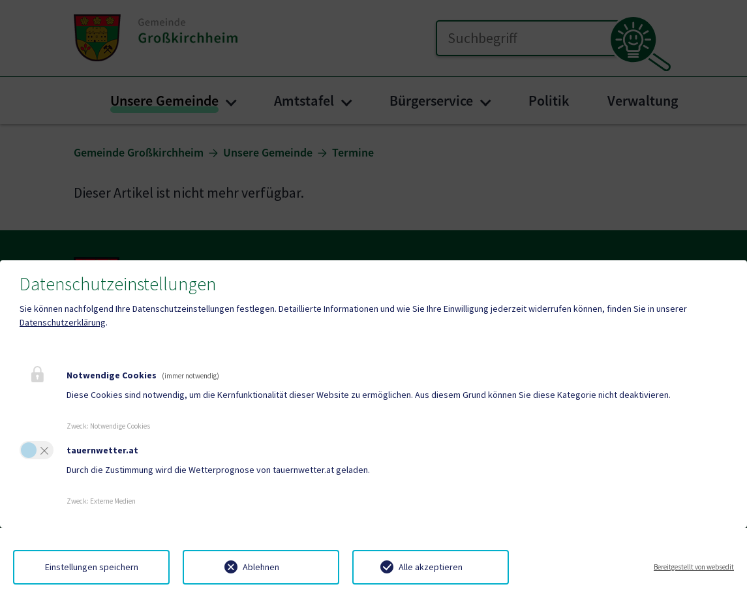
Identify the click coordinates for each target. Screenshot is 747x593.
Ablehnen (261, 567)
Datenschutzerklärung (63, 322)
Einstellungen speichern (91, 567)
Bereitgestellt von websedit (694, 566)
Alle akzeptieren (431, 567)
